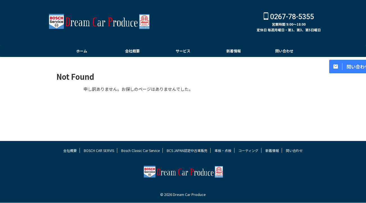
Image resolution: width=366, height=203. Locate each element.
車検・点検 (222, 150)
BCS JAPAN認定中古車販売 (187, 150)
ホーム (81, 51)
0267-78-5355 (289, 17)
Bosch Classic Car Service (140, 150)
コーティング (248, 150)
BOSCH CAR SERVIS (99, 150)
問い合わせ (284, 51)
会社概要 (132, 51)
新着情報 (233, 51)
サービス (183, 51)
